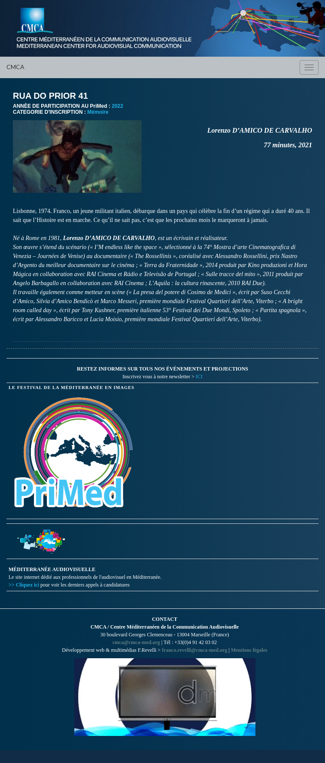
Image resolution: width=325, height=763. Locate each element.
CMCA (15, 66)
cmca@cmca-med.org (136, 642)
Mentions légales (249, 650)
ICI (199, 377)
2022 (117, 106)
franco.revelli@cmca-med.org (194, 650)
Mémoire (97, 112)
